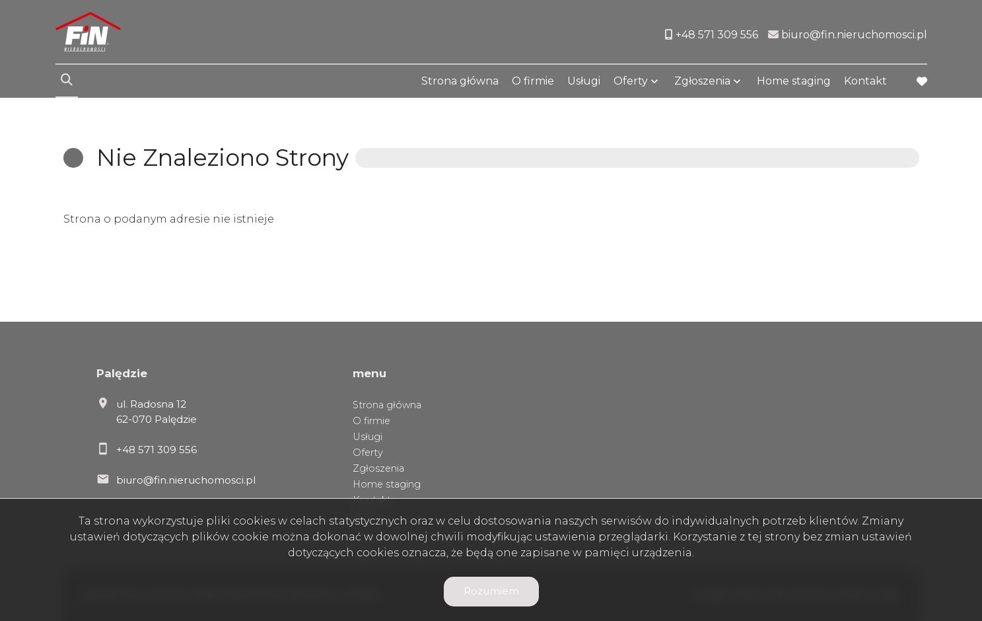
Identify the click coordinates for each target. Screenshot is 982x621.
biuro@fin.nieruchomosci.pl (186, 480)
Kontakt (865, 81)
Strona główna (460, 81)
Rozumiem (491, 591)
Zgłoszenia (702, 81)
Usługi (583, 81)
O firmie (533, 81)
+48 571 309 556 (156, 449)
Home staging (794, 81)
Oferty (631, 81)
